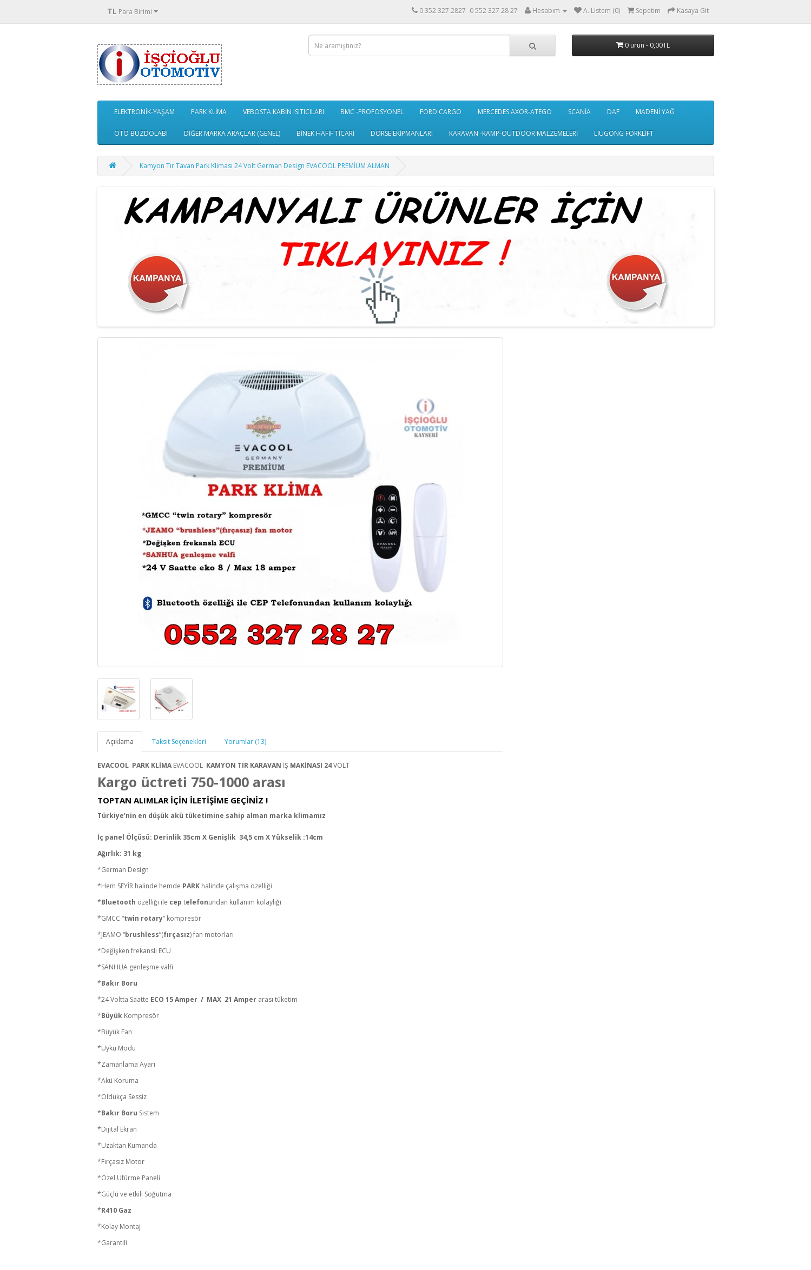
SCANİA (579, 111)
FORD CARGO (440, 111)
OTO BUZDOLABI (141, 133)
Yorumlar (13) (245, 741)
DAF (613, 111)
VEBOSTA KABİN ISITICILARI (283, 111)
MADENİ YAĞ (655, 111)
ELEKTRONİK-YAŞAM (144, 111)
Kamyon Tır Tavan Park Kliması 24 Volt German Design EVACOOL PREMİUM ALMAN (265, 165)
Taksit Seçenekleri (179, 741)
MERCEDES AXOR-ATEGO (515, 111)
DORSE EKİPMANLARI (402, 133)
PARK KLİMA (209, 111)
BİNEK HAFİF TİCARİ (325, 133)
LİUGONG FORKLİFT (624, 133)
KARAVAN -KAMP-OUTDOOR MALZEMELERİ (513, 133)
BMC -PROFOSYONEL (372, 111)
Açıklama (120, 741)
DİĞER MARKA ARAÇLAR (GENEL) (232, 133)
